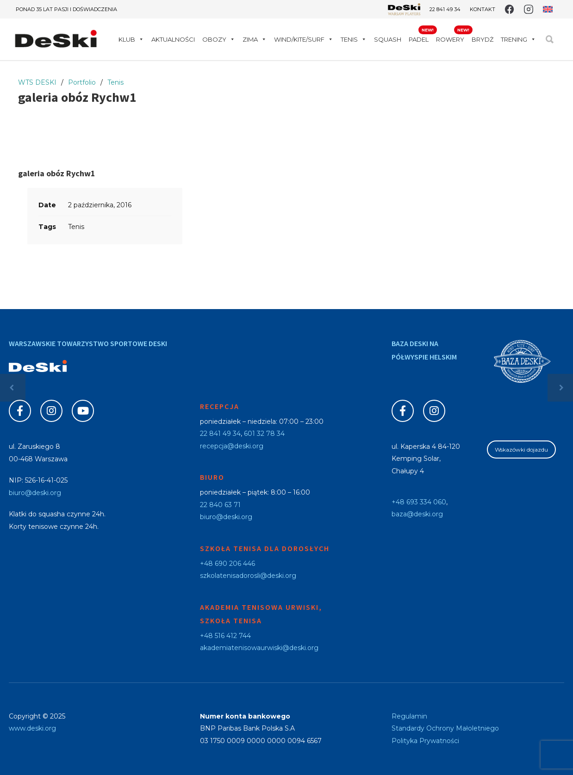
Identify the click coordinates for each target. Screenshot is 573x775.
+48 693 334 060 (419, 502)
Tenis (354, 39)
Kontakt (482, 9)
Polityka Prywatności (425, 741)
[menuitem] (548, 9)
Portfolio (82, 82)
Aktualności (173, 39)
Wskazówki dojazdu (521, 449)
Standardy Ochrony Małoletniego (445, 728)
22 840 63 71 (220, 505)
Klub (131, 39)
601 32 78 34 (264, 433)
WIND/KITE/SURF (303, 39)
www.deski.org (32, 728)
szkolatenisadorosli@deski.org (248, 575)
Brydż (482, 39)
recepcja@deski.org (231, 446)
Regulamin (409, 716)
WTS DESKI (37, 82)
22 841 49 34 (445, 9)
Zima (255, 39)
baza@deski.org (417, 514)
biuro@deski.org (35, 493)
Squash (387, 39)
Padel (419, 39)
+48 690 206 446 (227, 563)
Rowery (450, 39)
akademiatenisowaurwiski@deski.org (259, 648)
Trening (518, 39)
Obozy (218, 39)
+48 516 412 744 (225, 636)
